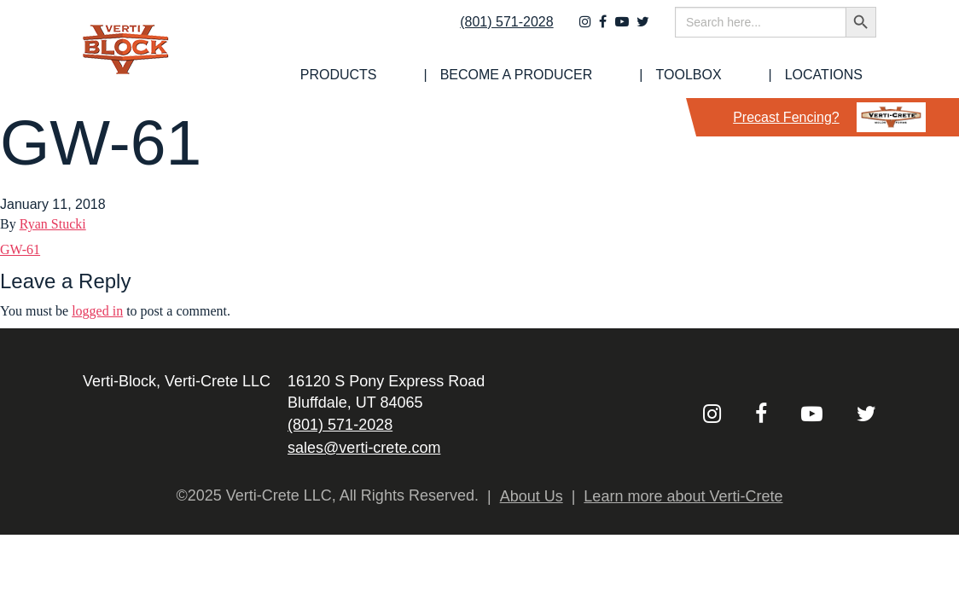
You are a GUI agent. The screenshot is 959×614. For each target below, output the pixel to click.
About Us (531, 496)
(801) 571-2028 (495, 31)
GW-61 (20, 249)
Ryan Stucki (53, 224)
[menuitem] (454, 75)
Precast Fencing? (829, 117)
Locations (837, 75)
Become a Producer (598, 75)
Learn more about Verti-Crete (683, 496)
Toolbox (737, 75)
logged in (97, 311)
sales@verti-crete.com (364, 447)
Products (454, 75)
